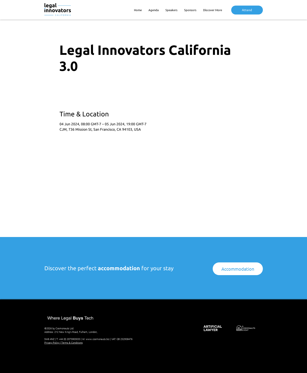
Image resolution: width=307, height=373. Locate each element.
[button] (212, 10)
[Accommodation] (238, 268)
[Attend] (247, 10)
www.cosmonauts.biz (97, 339)
